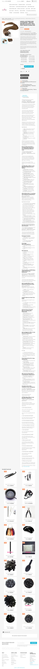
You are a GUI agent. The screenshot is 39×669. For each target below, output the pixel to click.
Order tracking (22, 654)
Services (22, 12)
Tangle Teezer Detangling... (28, 537)
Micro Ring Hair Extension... (10, 519)
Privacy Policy (13, 654)
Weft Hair (33, 8)
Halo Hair (28, 8)
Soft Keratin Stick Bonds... (10, 555)
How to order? (4, 654)
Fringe (10, 12)
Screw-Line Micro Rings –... (28, 591)
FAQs (3, 664)
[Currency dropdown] (23, 1)
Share (24, 71)
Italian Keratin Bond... (28, 555)
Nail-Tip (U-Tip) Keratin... (10, 608)
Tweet (26, 71)
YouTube (10, 648)
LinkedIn (16, 648)
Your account (23, 652)
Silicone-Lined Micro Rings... (10, 591)
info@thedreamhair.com (34, 664)
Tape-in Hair (12, 6)
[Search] (31, 15)
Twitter (5, 648)
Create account (23, 657)
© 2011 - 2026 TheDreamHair (19, 667)
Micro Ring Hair (12, 8)
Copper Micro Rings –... (10, 626)
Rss (8, 648)
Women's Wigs (22, 4)
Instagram (14, 648)
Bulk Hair (11, 10)
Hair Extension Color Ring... (10, 537)
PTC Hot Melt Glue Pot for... (10, 502)
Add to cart (29, 66)
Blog (26, 12)
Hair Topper (22, 10)
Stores (12, 664)
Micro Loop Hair (21, 8)
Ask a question (24, 77)
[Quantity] (21, 66)
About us (12, 658)
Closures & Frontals (31, 10)
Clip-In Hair (28, 4)
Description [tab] (25, 95)
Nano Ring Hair (31, 6)
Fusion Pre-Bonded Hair (21, 6)
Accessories (16, 12)
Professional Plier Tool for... (28, 519)
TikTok (19, 648)
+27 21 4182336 (8, 1)
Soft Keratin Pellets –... (29, 608)
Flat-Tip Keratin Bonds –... (10, 573)
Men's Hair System (13, 4)
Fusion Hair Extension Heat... (10, 484)
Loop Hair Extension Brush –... (28, 573)
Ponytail (17, 10)
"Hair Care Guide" (26, 466)
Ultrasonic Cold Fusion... (28, 502)
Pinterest (29, 71)
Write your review (24, 75)
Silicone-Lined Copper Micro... (28, 626)
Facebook (3, 648)
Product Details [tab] (26, 97)
